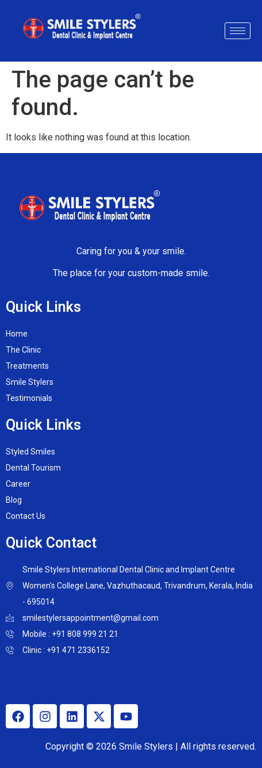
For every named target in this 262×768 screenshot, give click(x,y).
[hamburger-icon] (238, 30)
